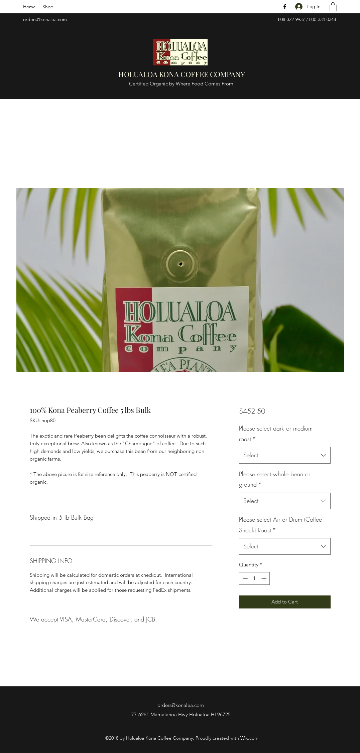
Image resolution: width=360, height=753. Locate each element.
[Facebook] (284, 6)
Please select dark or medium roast (276, 433)
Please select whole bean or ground (274, 479)
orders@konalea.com (45, 19)
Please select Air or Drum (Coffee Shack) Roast (280, 524)
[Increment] (264, 578)
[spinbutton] (254, 578)
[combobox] (284, 455)
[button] (333, 6)
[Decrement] (244, 578)
